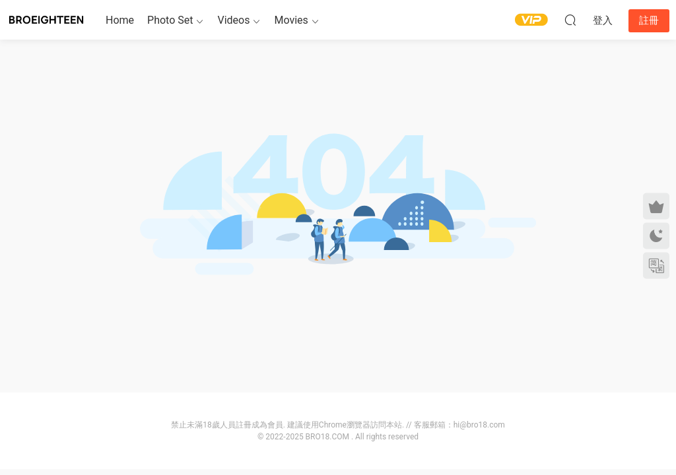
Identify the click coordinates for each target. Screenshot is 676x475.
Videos (233, 20)
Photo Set (170, 20)
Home (120, 20)
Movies (291, 20)
